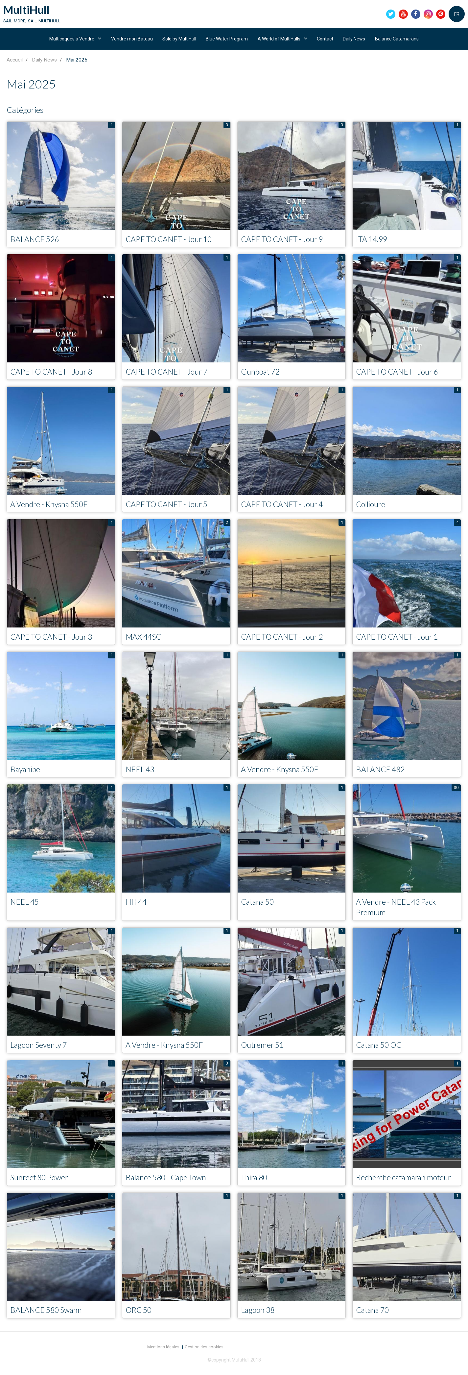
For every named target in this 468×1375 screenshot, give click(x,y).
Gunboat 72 (261, 374)
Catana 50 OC (380, 1049)
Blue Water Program (227, 40)
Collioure (371, 507)
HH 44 (137, 905)
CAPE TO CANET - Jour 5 (169, 507)
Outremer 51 (263, 1049)
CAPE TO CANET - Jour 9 (284, 241)
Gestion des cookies (204, 1352)
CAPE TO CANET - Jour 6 (399, 374)
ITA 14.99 (372, 241)
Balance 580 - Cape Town (168, 1182)
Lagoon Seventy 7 (40, 1049)
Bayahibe (25, 772)
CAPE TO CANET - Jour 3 (53, 640)
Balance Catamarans (399, 40)
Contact (326, 40)
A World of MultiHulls (280, 40)
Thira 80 (255, 1182)
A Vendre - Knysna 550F (51, 507)
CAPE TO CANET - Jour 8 (53, 374)
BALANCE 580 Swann (48, 1314)
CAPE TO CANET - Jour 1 (399, 640)
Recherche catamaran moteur (406, 1182)
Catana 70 (373, 1314)
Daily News (355, 40)
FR (456, 14)
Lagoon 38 (259, 1314)
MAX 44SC (144, 640)
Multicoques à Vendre (71, 40)
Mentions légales (163, 1352)
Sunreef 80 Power (40, 1182)
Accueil (15, 62)
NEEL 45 (25, 905)
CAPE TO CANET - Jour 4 (284, 507)
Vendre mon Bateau (131, 40)
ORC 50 (139, 1314)
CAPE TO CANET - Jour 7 (169, 374)
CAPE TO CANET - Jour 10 (171, 241)
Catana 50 (258, 905)
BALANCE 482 (381, 772)
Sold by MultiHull (179, 40)
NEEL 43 (141, 772)
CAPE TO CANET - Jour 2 (284, 640)
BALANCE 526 (35, 241)
